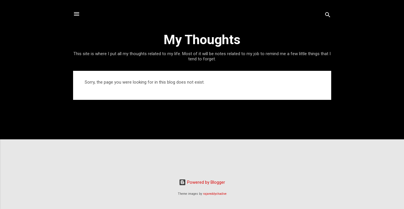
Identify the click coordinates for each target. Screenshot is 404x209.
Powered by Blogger (202, 182)
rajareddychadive (215, 194)
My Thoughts (202, 39)
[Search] (327, 16)
